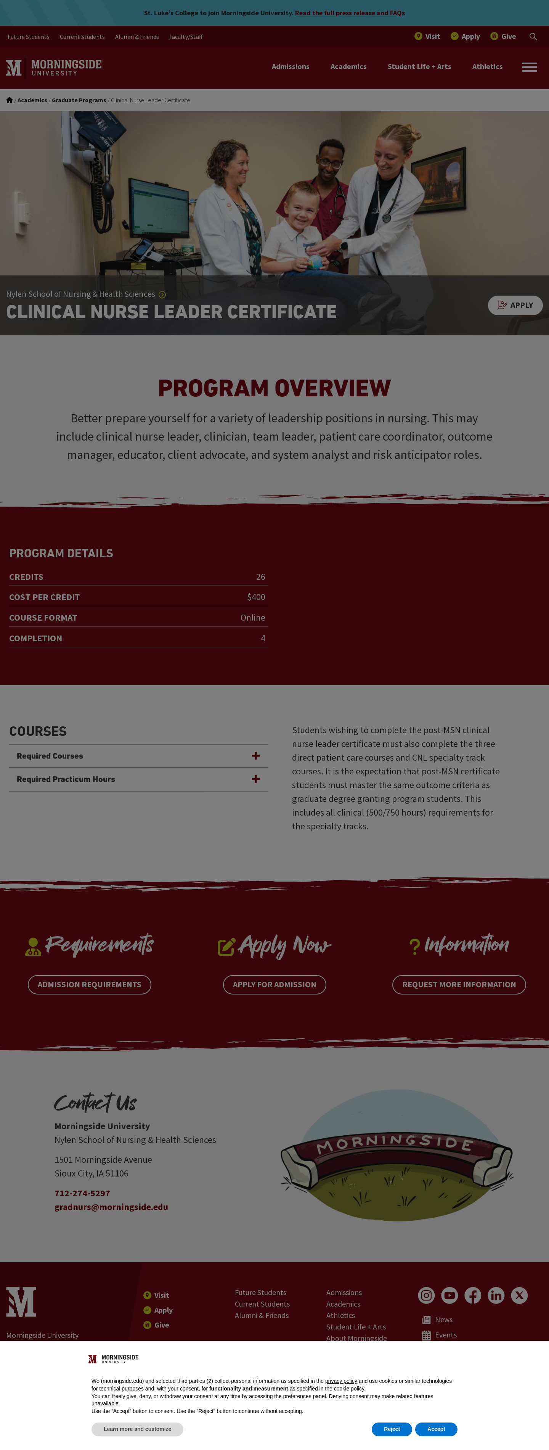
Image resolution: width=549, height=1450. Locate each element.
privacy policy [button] (341, 1381)
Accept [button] (436, 1429)
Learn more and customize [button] (137, 1429)
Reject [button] (392, 1429)
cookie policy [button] (349, 1389)
